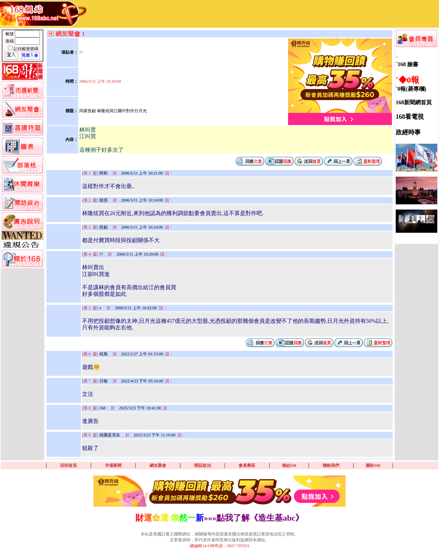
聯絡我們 (331, 465)
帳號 (10, 34)
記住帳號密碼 (26, 48)
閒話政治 (202, 465)
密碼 (10, 41)
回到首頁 (68, 465)
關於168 (373, 465)
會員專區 (247, 465)
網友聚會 (158, 465)
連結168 (289, 465)
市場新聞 (113, 465)
